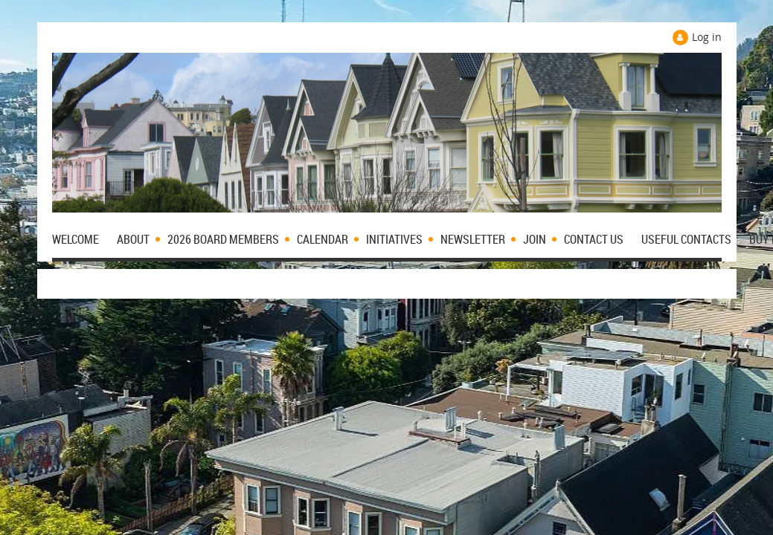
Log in (707, 37)
